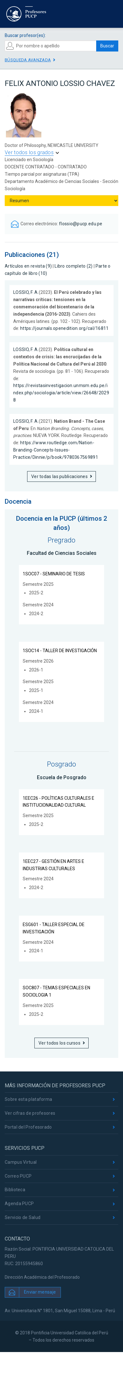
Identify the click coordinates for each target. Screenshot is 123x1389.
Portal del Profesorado (28, 1127)
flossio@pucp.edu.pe (80, 223)
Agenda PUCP (19, 1203)
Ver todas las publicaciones (59, 476)
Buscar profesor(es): (25, 35)
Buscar (107, 45)
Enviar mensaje (40, 1292)
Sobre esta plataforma (28, 1099)
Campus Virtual (21, 1162)
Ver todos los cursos (59, 1043)
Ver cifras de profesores (30, 1113)
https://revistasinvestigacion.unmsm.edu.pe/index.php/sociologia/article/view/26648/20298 (61, 393)
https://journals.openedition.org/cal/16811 (64, 328)
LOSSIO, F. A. (26, 292)
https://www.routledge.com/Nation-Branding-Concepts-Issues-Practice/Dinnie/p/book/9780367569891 (55, 450)
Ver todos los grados (29, 152)
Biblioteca (15, 1189)
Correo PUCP (18, 1176)
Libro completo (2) (73, 266)
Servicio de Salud (22, 1217)
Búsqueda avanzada (28, 60)
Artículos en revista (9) (28, 266)
